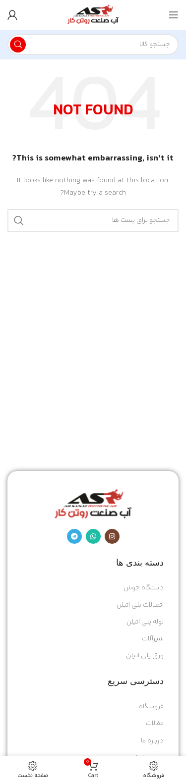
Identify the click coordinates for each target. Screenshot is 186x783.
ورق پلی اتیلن (145, 655)
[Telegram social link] (74, 536)
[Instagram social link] (112, 536)
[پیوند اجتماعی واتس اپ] (93, 536)
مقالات (155, 723)
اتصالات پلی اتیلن (140, 605)
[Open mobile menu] (174, 15)
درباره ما (152, 740)
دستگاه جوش (144, 587)
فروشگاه (151, 706)
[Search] (93, 44)
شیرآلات (153, 638)
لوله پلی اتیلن (145, 622)
